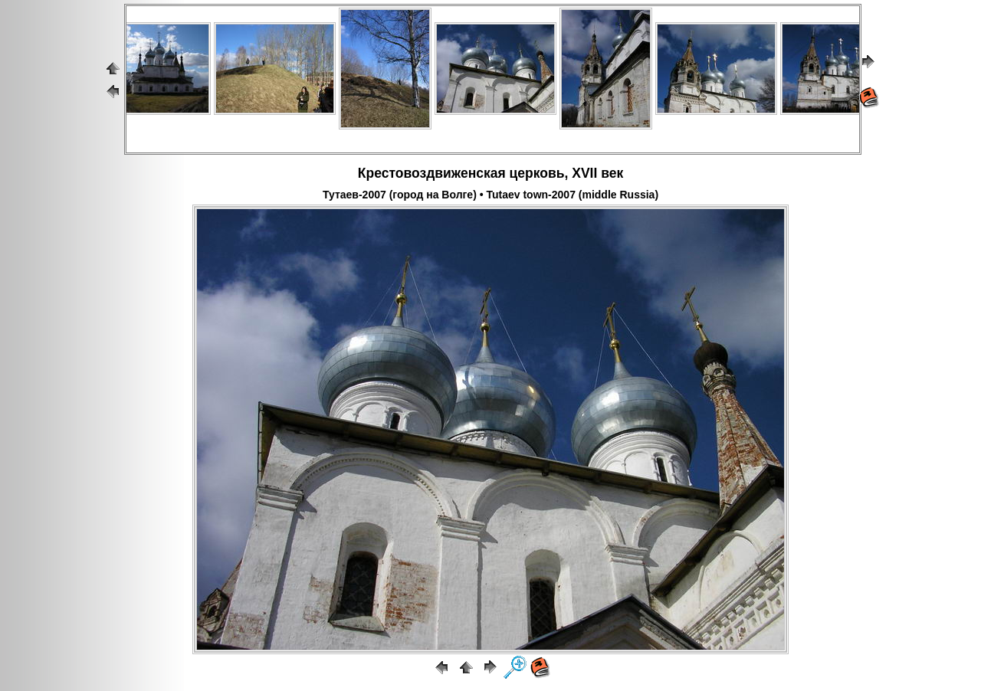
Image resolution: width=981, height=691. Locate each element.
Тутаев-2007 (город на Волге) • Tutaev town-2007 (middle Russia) (490, 194)
